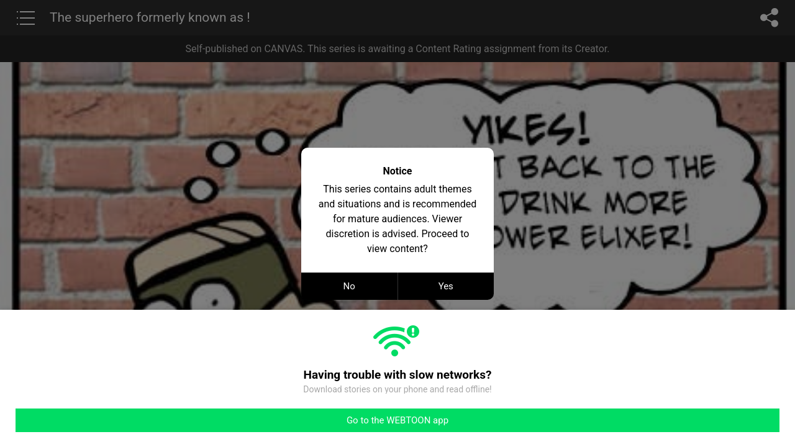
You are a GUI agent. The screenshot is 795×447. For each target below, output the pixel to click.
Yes (445, 286)
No (349, 286)
